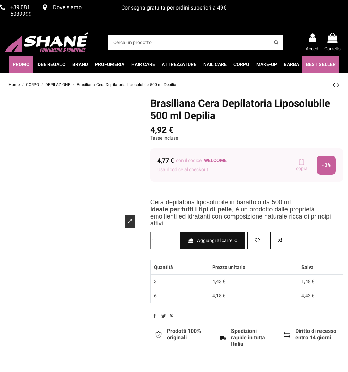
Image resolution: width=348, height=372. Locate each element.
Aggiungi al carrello (212, 240)
